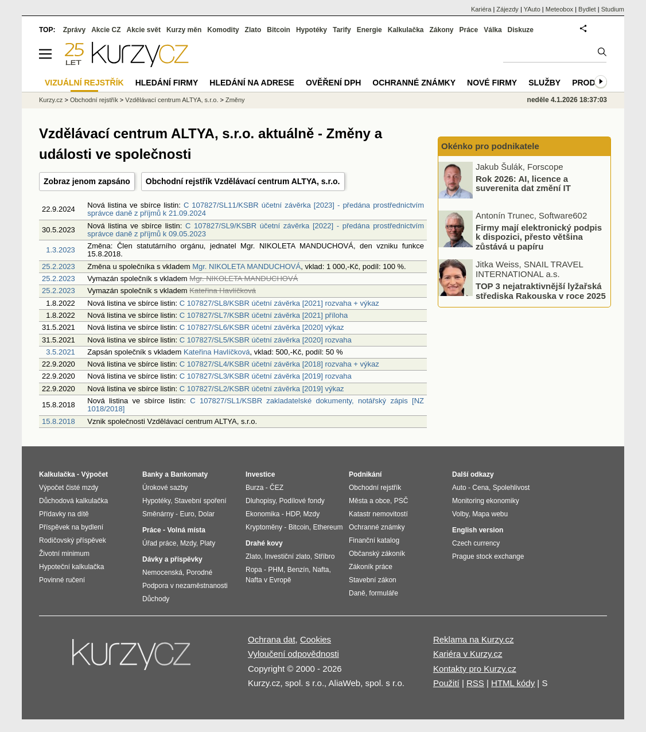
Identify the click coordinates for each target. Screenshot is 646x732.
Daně (357, 593)
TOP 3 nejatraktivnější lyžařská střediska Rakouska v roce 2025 (541, 291)
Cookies (315, 639)
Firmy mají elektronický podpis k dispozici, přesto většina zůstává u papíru (539, 236)
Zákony (441, 30)
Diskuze (521, 30)
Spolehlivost (511, 488)
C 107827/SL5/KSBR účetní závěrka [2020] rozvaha (266, 340)
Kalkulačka (406, 30)
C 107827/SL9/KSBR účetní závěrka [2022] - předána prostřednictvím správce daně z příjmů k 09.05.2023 (255, 229)
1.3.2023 (60, 250)
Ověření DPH (333, 82)
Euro (187, 514)
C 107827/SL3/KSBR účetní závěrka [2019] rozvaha (266, 376)
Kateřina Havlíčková (217, 352)
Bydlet (587, 9)
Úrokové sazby (165, 488)
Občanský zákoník (377, 554)
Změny (235, 99)
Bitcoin (278, 30)
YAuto (532, 9)
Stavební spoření (200, 501)
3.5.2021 (60, 352)
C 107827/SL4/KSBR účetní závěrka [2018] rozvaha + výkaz (279, 364)
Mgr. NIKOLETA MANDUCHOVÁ (246, 266)
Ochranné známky (414, 82)
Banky (152, 474)
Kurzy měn (183, 30)
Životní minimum (64, 554)
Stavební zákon (372, 580)
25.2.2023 (58, 266)
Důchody (155, 599)
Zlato (253, 30)
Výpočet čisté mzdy (68, 488)
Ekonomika (262, 514)
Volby (460, 514)
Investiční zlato (287, 556)
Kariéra (481, 9)
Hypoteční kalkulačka (71, 567)
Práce (469, 30)
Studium (612, 9)
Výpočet (94, 474)
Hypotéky (311, 30)
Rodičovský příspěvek (72, 540)
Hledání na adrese (251, 82)
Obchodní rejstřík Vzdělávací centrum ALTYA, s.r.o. (243, 181)
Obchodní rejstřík (94, 99)
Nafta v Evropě (268, 580)
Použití (446, 683)
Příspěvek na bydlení (71, 527)
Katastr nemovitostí (378, 514)
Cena (480, 488)
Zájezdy (507, 9)
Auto (459, 488)
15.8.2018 (58, 421)
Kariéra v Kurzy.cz (468, 654)
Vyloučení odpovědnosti (293, 654)
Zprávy (74, 30)
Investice (260, 474)
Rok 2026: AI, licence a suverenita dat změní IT (523, 183)
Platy (208, 543)
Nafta (321, 570)
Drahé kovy (264, 543)
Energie (369, 30)
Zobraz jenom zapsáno (87, 181)
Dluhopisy (260, 501)
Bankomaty (189, 474)
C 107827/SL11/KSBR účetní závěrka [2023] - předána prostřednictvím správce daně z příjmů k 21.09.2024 (255, 209)
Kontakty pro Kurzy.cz (474, 668)
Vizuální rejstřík (84, 82)
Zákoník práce (370, 567)
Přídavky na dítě (64, 514)
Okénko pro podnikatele (490, 146)
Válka (492, 30)
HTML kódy (513, 683)
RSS (475, 683)
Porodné (199, 573)
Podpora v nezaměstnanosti (185, 586)
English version (477, 530)
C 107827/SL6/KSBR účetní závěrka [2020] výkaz (262, 327)
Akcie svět (144, 30)
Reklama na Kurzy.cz (473, 639)
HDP (292, 514)
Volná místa (186, 530)
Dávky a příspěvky (172, 559)
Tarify (342, 30)
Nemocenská (162, 573)
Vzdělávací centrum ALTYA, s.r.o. (171, 99)
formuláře (383, 593)
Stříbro (324, 556)
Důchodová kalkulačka (73, 501)
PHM (275, 570)
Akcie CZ (105, 30)
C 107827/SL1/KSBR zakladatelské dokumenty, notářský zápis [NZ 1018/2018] (255, 404)
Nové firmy (492, 82)
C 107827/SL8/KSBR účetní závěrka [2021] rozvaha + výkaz (279, 303)
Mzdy (188, 543)
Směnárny (158, 514)
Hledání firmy (167, 82)
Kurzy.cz (51, 99)
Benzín (298, 570)
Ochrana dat (271, 639)
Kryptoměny (264, 527)
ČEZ (276, 488)
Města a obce (369, 501)
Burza (254, 488)
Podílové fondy (301, 501)
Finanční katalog (374, 540)
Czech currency (476, 543)
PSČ (401, 501)
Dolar (206, 514)
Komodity (223, 30)
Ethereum (328, 527)
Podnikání (365, 474)
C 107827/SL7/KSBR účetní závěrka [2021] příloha (264, 315)
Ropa (254, 570)
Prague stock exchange (488, 556)
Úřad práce (159, 543)
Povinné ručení (62, 580)
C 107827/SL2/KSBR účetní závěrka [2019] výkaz (262, 388)
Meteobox (559, 9)
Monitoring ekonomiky (485, 501)
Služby (544, 82)
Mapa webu (490, 514)
